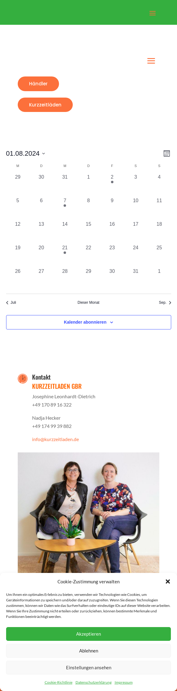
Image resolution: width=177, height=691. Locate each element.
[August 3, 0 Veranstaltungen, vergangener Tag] (135, 185)
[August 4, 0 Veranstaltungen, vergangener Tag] (159, 185)
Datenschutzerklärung (94, 682)
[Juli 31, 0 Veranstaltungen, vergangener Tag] (65, 185)
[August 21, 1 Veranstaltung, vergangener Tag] (65, 256)
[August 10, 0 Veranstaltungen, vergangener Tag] (135, 209)
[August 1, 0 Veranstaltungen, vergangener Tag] (88, 185)
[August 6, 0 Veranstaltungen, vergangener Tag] (41, 209)
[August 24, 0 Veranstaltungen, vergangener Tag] (135, 256)
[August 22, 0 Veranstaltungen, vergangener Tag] (88, 256)
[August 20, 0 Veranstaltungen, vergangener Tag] (41, 256)
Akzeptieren (88, 634)
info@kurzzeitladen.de (55, 439)
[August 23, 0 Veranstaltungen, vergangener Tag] (112, 256)
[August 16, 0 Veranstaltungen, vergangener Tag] (112, 232)
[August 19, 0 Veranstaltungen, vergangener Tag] (18, 256)
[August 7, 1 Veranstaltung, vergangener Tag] (65, 209)
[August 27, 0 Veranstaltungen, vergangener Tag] (41, 279)
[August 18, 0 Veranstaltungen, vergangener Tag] (159, 232)
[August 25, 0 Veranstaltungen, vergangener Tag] (159, 256)
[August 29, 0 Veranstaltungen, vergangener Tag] (88, 279)
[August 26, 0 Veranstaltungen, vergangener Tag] (18, 279)
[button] (168, 581)
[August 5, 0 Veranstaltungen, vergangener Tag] (18, 209)
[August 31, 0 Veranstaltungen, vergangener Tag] (135, 279)
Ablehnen (88, 650)
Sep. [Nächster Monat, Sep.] (165, 302)
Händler (38, 83)
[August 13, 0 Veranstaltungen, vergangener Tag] (41, 232)
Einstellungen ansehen (88, 667)
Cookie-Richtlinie (58, 682)
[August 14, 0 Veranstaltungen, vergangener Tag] (65, 232)
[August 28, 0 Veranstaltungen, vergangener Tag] (65, 279)
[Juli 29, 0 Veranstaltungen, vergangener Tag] (18, 185)
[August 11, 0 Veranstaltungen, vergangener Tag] (159, 209)
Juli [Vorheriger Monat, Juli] (11, 302)
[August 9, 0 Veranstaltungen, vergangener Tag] (112, 209)
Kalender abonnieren (85, 322)
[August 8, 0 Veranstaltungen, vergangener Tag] (88, 209)
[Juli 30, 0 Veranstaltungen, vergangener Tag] (41, 185)
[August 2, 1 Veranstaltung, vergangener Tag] (112, 185)
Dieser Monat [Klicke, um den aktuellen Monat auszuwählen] (88, 302)
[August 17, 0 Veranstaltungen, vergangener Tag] (135, 232)
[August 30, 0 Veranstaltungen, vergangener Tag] (112, 279)
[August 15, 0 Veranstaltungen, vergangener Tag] (88, 232)
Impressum (124, 682)
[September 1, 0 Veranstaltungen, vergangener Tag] (159, 279)
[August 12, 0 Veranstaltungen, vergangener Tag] (18, 232)
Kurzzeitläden (45, 105)
